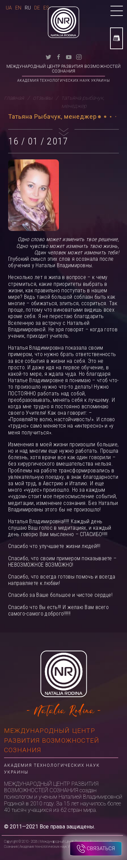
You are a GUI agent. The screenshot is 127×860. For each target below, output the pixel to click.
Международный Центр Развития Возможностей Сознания (63, 69)
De (37, 8)
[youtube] (69, 56)
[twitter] (48, 56)
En (18, 8)
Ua (9, 8)
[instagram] (79, 56)
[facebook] (59, 56)
